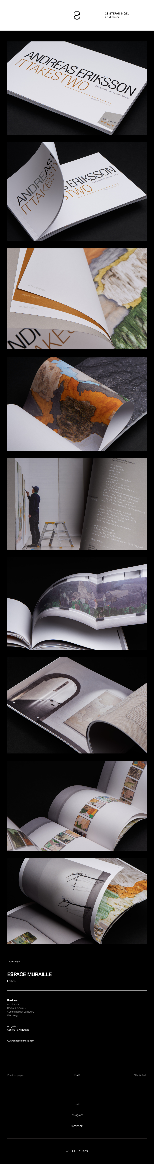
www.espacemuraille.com (20, 1040)
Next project (140, 1075)
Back (77, 1075)
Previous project (15, 1075)
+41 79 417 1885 (77, 1151)
